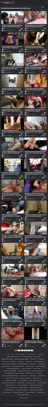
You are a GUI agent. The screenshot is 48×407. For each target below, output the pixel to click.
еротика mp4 (29, 361)
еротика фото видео (11, 380)
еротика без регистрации (9, 364)
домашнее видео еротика (22, 359)
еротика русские (30, 373)
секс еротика (6, 392)
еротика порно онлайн (10, 371)
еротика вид (42, 364)
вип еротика (37, 356)
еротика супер (37, 378)
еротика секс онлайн (12, 378)
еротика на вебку (41, 366)
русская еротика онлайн (36, 390)
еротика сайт (24, 376)
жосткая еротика (23, 380)
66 (4, 354)
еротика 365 (34, 359)
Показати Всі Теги (24, 398)
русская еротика (8, 390)
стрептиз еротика (30, 392)
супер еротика (41, 392)
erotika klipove (10, 354)
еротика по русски (26, 368)
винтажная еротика (26, 356)
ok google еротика (30, 354)
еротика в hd (33, 364)
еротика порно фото (38, 371)
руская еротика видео (35, 387)
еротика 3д (6, 361)
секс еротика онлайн (17, 392)
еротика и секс (30, 366)
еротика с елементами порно (10, 376)
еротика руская (20, 373)
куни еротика (20, 383)
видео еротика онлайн (13, 356)
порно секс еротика (11, 387)
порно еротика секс (22, 385)
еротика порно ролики (24, 371)
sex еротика (40, 354)
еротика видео (6, 366)
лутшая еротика (30, 383)
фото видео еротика (23, 394)
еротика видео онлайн (17, 366)
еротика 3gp (42, 359)
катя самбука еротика (36, 380)
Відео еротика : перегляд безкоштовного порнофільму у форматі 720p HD (20, 404)
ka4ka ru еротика (19, 354)
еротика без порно (39, 361)
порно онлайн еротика (36, 385)
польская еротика (41, 383)
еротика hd (21, 361)
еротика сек (32, 376)
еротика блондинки (22, 364)
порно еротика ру (10, 385)
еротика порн (37, 368)
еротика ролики (9, 373)
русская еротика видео (21, 390)
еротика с (39, 373)
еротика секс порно (25, 378)
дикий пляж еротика (7, 359)
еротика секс (41, 376)
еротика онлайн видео (13, 368)
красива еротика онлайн (8, 383)
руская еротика (23, 387)
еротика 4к (13, 361)
